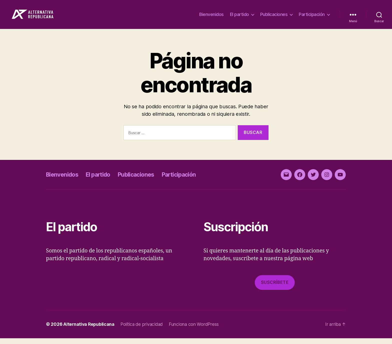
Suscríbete (275, 288)
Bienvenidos (211, 17)
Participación (312, 17)
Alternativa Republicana (89, 330)
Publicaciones (274, 17)
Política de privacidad (143, 330)
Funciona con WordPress (196, 330)
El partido (239, 17)
